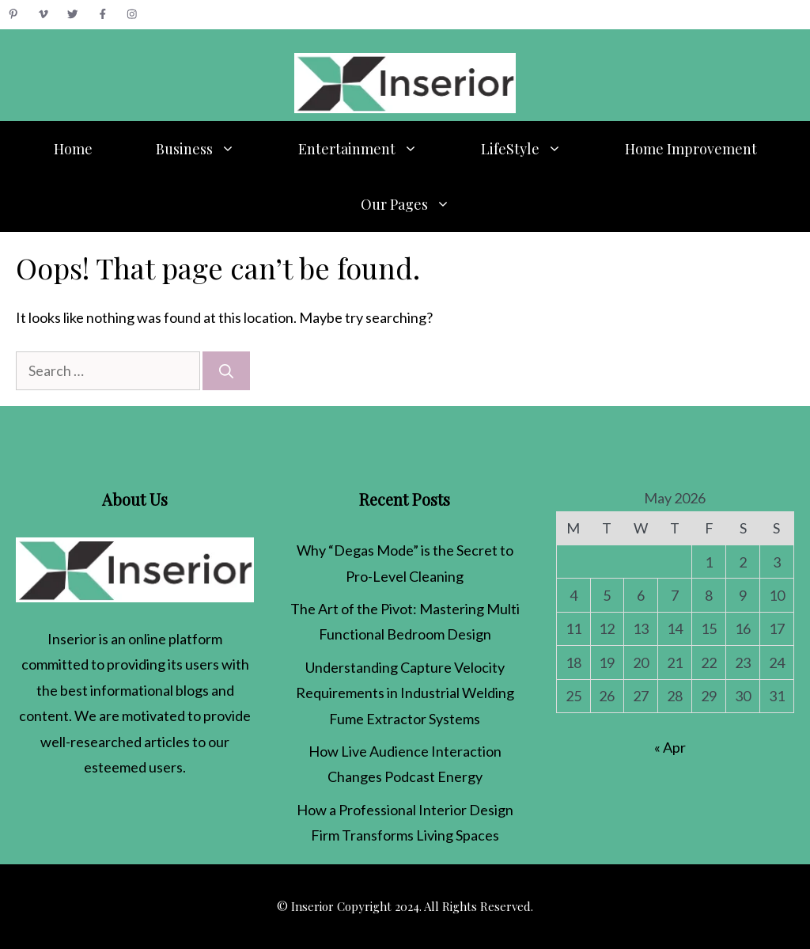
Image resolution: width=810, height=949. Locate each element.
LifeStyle (537, 149)
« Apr (670, 747)
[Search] (226, 370)
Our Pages (421, 204)
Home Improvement (691, 148)
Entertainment (373, 149)
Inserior (72, 638)
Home (73, 148)
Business (211, 149)
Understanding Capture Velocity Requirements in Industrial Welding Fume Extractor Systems (405, 693)
